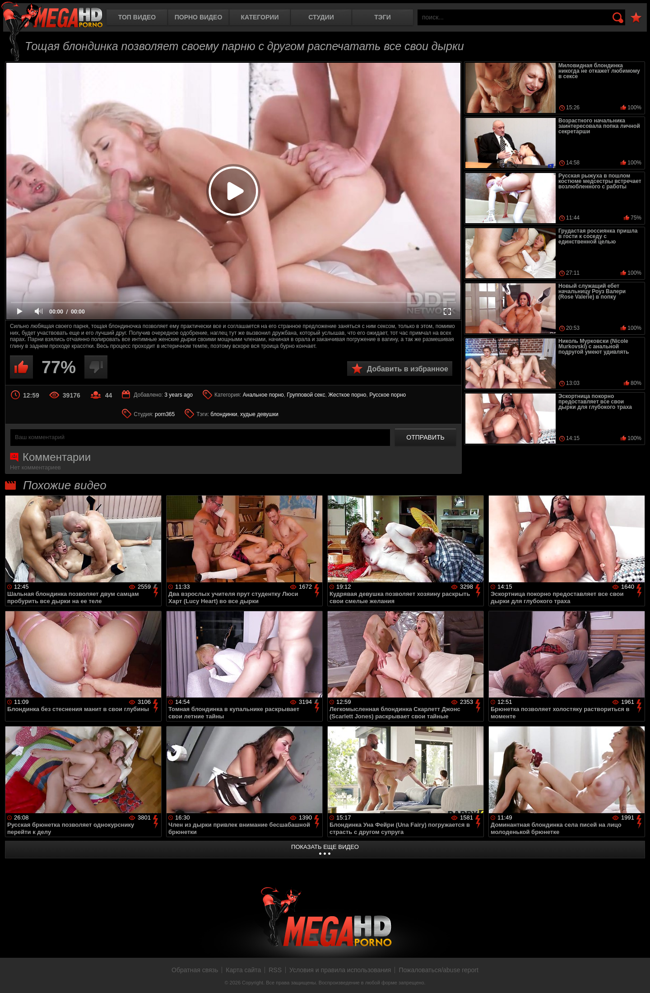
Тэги (382, 17)
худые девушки (259, 414)
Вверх (636, 976)
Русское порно (387, 395)
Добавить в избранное (407, 369)
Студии (321, 17)
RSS (275, 970)
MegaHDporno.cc (51, 15)
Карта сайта (243, 970)
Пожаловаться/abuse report (438, 970)
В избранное (636, 18)
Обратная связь (195, 970)
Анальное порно (263, 395)
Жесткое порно (347, 395)
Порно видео (199, 17)
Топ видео (137, 17)
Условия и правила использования (340, 970)
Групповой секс (306, 395)
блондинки (223, 414)
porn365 (165, 414)
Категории (260, 17)
